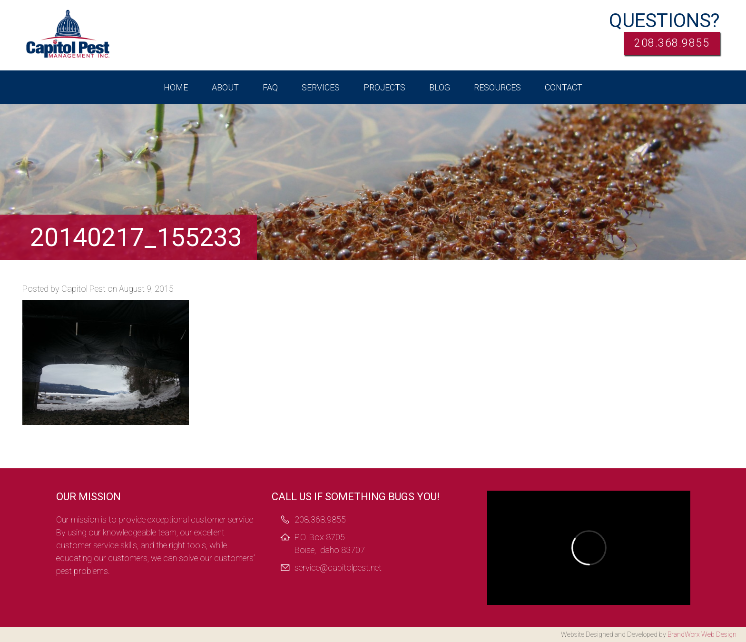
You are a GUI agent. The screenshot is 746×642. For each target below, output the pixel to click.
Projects (384, 87)
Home (176, 87)
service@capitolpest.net (338, 568)
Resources (497, 87)
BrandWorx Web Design (701, 634)
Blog (439, 87)
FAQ (270, 87)
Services (321, 87)
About (225, 87)
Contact (563, 87)
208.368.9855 (663, 45)
